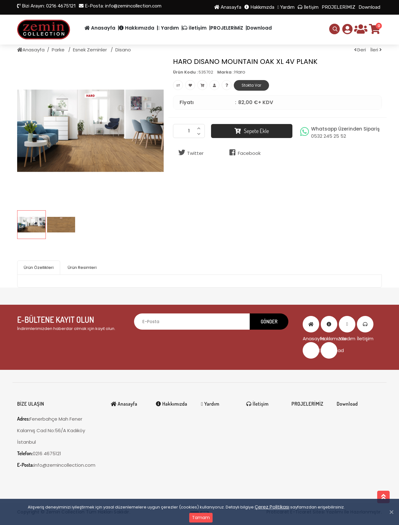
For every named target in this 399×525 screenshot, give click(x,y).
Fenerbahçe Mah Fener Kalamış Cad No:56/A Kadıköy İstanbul (51, 430)
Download (369, 7)
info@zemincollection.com (120, 6)
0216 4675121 (46, 6)
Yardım (286, 7)
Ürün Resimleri (82, 267)
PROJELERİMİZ (338, 7)
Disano (123, 49)
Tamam (201, 517)
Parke (59, 49)
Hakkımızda (259, 7)
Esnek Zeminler (90, 49)
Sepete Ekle (251, 130)
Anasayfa (227, 7)
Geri (360, 49)
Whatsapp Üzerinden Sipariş (345, 133)
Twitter (190, 152)
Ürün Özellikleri (39, 267)
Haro (239, 72)
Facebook (244, 152)
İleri (376, 49)
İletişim (308, 7)
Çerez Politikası (272, 507)
